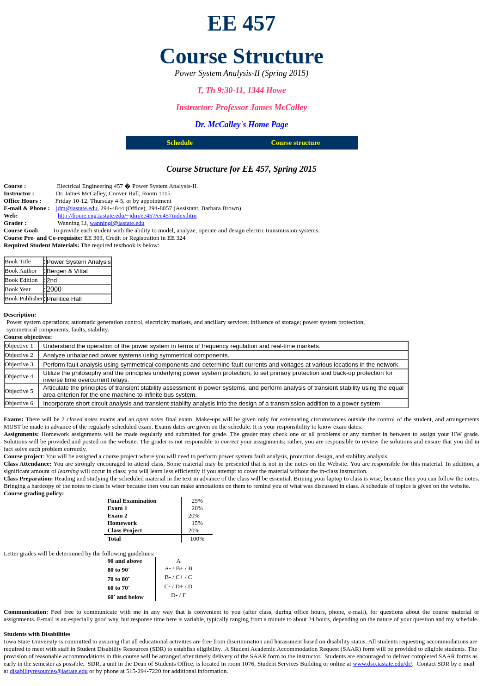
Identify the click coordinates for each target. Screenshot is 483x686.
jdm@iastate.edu (77, 208)
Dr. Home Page (241, 124)
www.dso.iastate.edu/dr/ (382, 663)
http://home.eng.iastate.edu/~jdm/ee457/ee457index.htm (127, 215)
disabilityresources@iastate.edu (49, 670)
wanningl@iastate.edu (117, 222)
